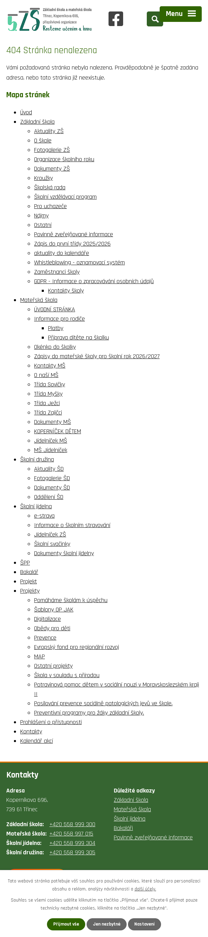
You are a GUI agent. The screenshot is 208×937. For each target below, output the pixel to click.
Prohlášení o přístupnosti (51, 722)
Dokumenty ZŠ (52, 169)
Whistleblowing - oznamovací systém (79, 262)
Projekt (28, 581)
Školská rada (49, 187)
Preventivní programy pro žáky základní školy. (89, 713)
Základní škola (37, 122)
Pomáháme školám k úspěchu (70, 600)
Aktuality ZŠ (49, 131)
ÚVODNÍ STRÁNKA (54, 309)
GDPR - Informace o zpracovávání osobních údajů (94, 281)
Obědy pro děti (52, 628)
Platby (55, 328)
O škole (42, 141)
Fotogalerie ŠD (52, 478)
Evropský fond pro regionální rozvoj (76, 647)
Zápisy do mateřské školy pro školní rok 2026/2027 (97, 356)
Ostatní (42, 225)
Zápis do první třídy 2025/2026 (72, 244)
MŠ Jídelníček (50, 450)
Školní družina (37, 459)
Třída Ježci (47, 403)
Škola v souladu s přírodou (66, 675)
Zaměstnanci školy (57, 272)
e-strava (44, 516)
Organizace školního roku (64, 159)
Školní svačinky (52, 544)
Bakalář (29, 572)
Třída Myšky (48, 394)
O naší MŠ (46, 375)
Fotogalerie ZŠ (52, 150)
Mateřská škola (38, 300)
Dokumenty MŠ (52, 422)
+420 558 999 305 (72, 852)
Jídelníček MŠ (50, 441)
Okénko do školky (55, 347)
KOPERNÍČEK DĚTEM (57, 431)
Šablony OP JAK (53, 610)
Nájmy (41, 216)
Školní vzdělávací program (65, 197)
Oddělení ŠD (48, 497)
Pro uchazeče (50, 206)
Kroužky (43, 178)
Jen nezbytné (107, 924)
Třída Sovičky (49, 384)
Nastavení (145, 924)
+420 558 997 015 (71, 834)
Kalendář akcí (36, 741)
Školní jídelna (36, 506)
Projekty (30, 591)
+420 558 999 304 (72, 843)
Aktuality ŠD (49, 469)
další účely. (145, 888)
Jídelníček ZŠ (50, 535)
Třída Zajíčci (48, 413)
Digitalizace (47, 619)
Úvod (26, 112)
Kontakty (31, 731)
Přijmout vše (65, 924)
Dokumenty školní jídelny (64, 553)
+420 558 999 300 (72, 824)
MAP (39, 656)
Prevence (45, 638)
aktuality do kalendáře (61, 253)
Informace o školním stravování (72, 525)
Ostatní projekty (53, 666)
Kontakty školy (66, 291)
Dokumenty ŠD (52, 488)
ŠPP (25, 563)
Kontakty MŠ (49, 366)
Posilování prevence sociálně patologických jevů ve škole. (103, 703)
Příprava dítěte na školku (78, 338)
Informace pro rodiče (59, 319)
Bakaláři (123, 828)
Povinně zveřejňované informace (73, 234)
